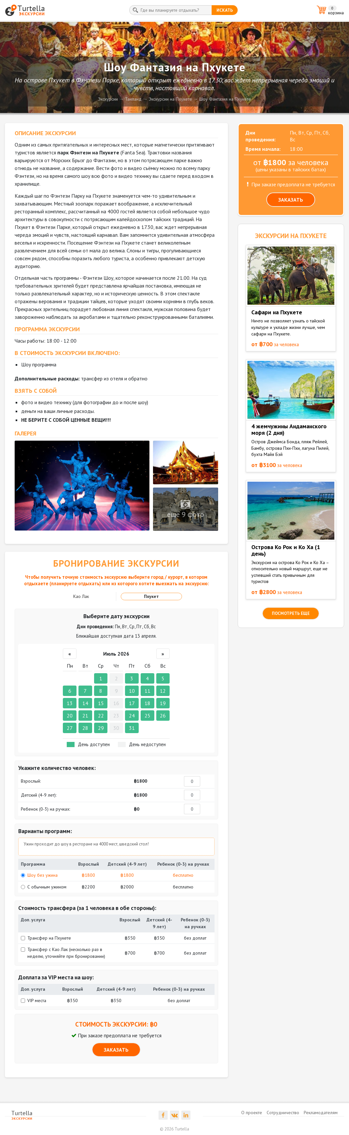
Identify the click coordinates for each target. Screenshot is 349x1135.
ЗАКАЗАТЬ (116, 1049)
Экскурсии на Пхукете (170, 99)
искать (224, 10)
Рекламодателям (321, 1112)
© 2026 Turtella (174, 1129)
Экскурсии (108, 99)
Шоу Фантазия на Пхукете (225, 99)
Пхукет (151, 596)
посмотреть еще (291, 613)
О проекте (251, 1112)
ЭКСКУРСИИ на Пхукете (291, 236)
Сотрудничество (283, 1112)
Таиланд (133, 99)
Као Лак (81, 596)
